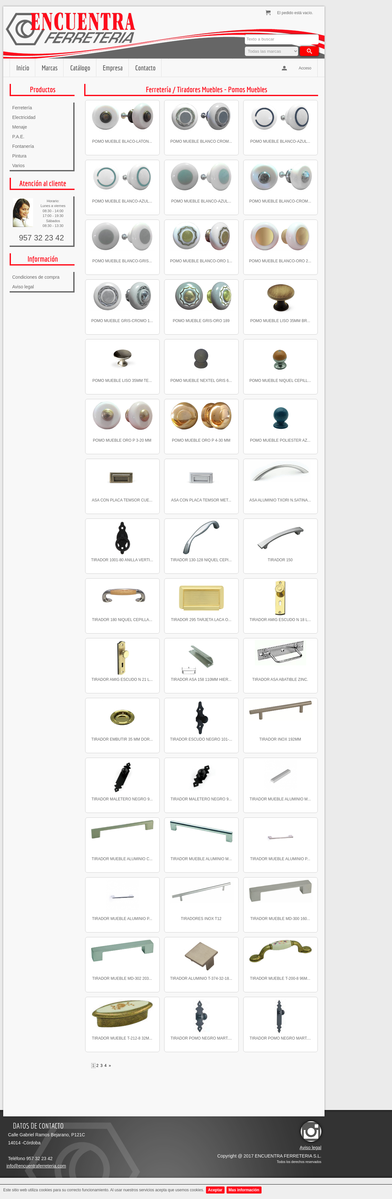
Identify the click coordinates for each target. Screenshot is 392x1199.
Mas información (243, 1190)
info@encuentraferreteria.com (36, 1165)
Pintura (19, 155)
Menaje (19, 127)
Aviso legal (23, 286)
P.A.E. (18, 136)
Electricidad (23, 117)
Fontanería (23, 146)
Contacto (145, 68)
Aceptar (215, 1190)
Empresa (113, 68)
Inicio (22, 68)
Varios (18, 165)
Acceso (305, 68)
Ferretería (22, 107)
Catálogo (80, 68)
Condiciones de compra (35, 277)
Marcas (50, 68)
